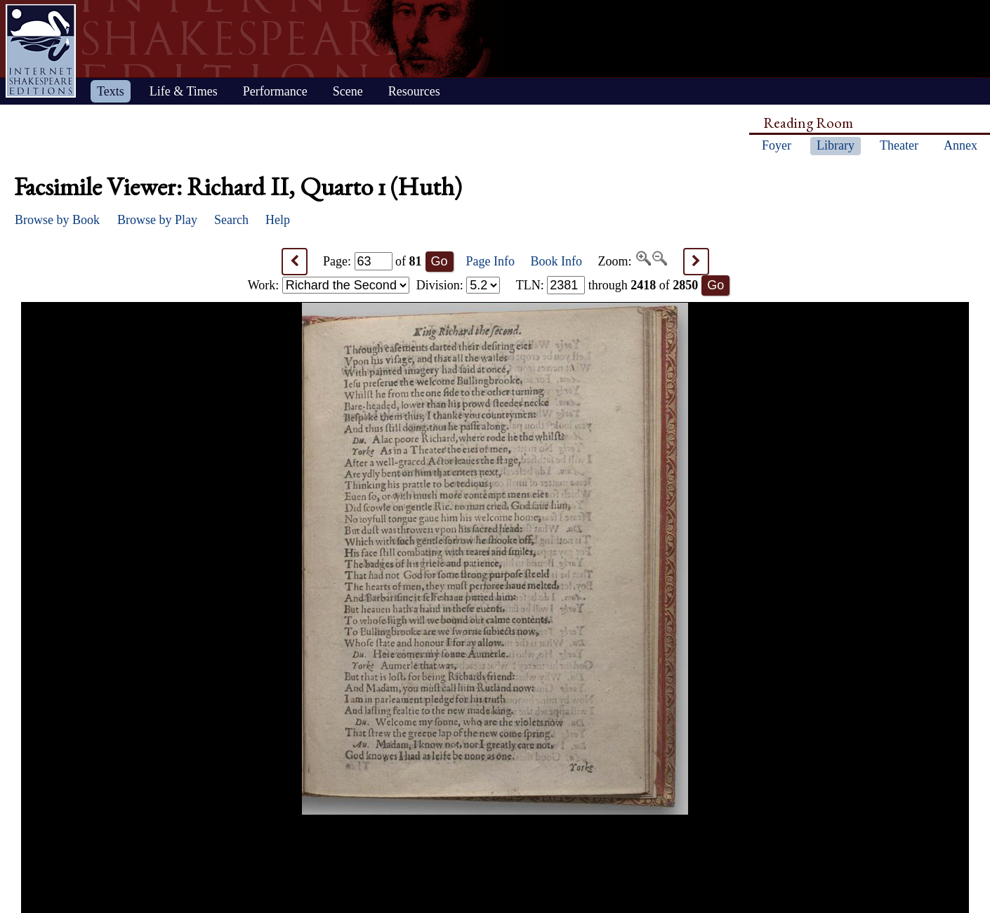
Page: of (372, 261)
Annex (960, 145)
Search (231, 220)
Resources (414, 91)
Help (277, 220)
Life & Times (184, 91)
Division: (458, 285)
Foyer (776, 145)
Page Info (490, 261)
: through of (607, 285)
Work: (328, 285)
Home (41, 51)
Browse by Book (57, 220)
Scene (348, 91)
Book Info (557, 261)
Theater (899, 145)
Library (835, 145)
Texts (110, 91)
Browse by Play (157, 220)
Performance (275, 91)
